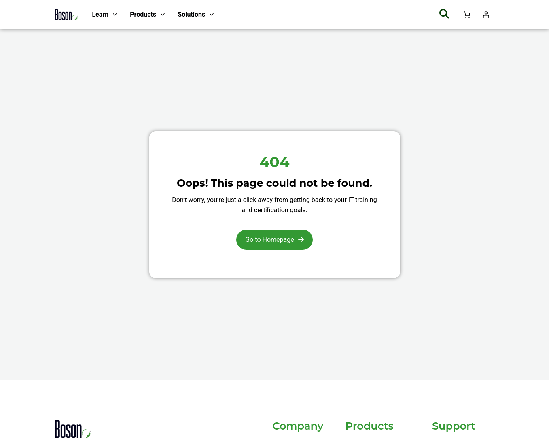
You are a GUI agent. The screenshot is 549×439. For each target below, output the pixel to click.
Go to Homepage (269, 239)
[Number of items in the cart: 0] (467, 14)
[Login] (486, 14)
